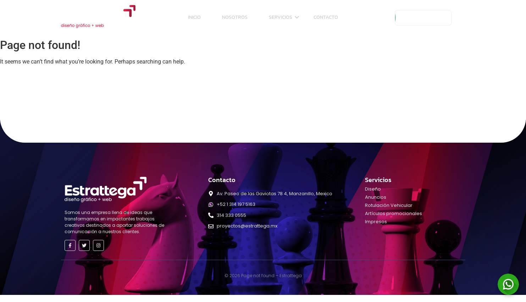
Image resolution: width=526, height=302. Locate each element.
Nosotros (235, 17)
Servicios (284, 17)
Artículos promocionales (393, 213)
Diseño (373, 189)
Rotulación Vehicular (389, 205)
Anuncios (375, 197)
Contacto (326, 17)
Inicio (194, 17)
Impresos (376, 221)
